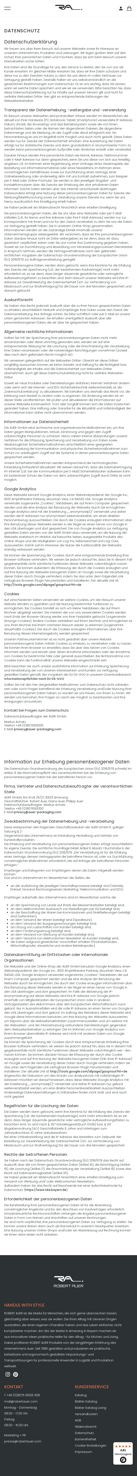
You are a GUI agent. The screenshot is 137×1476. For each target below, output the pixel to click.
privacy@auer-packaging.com (37, 729)
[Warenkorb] (129, 8)
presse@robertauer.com (22, 1441)
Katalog (81, 1395)
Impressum (83, 1452)
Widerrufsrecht (86, 1427)
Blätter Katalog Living (90, 1408)
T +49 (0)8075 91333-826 (22, 1395)
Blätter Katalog (86, 1401)
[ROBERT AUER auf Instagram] (7, 1374)
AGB (78, 1420)
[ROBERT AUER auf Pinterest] (15, 1374)
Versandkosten (86, 1414)
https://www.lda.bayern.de (45, 1190)
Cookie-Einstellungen (90, 1445)
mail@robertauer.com (21, 1401)
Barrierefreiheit (85, 1439)
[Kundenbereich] (121, 8)
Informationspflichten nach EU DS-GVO (34, 679)
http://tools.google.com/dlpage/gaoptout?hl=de (42, 585)
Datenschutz (84, 1433)
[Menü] (130, 1444)
